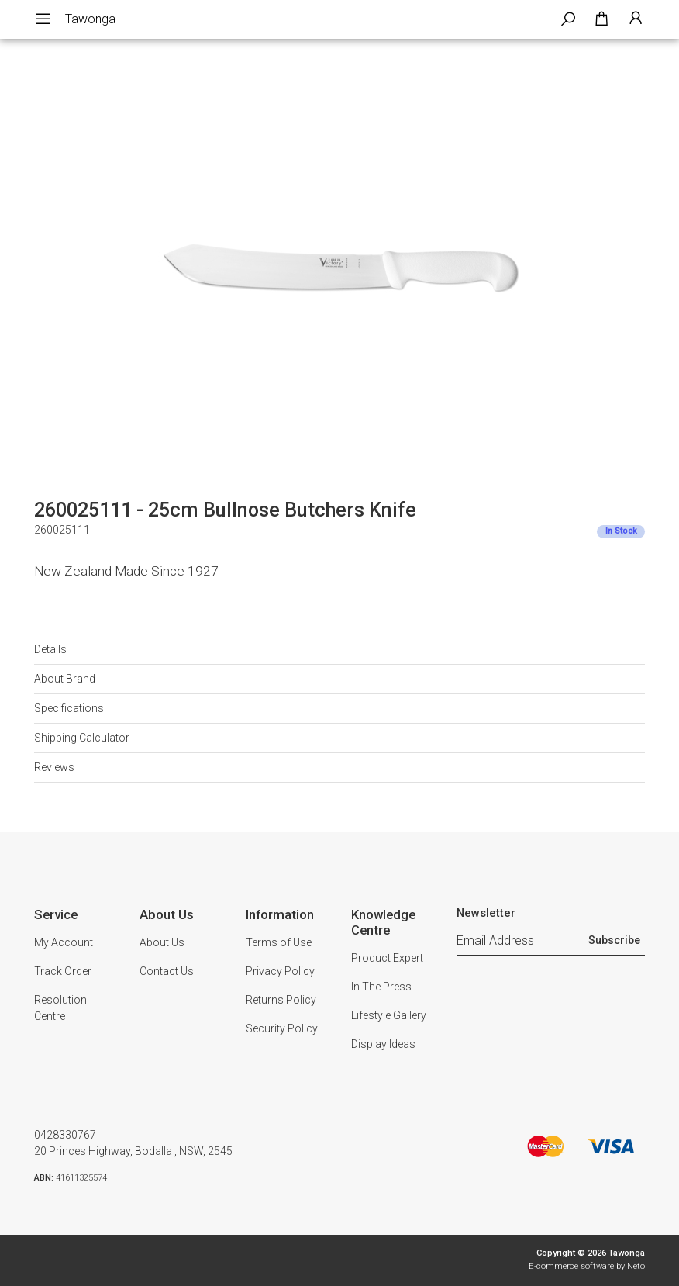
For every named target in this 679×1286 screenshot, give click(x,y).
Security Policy (282, 1028)
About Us (162, 942)
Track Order (62, 971)
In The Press (381, 986)
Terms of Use (279, 942)
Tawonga (90, 19)
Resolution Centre (60, 1008)
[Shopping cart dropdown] (601, 19)
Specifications (69, 708)
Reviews (54, 767)
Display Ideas (383, 1044)
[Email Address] (520, 941)
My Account (63, 942)
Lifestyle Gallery (388, 1015)
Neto (636, 1266)
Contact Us (167, 971)
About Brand (64, 678)
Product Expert (387, 958)
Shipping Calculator (81, 737)
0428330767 (65, 1135)
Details (50, 649)
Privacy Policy (280, 971)
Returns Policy (281, 1000)
